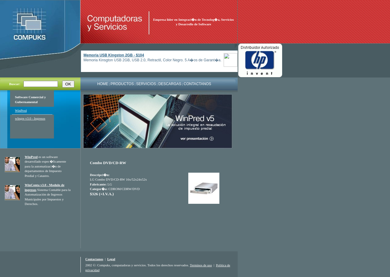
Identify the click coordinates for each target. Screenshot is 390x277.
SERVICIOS (146, 84)
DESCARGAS (169, 84)
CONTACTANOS (197, 84)
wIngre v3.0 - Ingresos (30, 118)
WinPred (21, 110)
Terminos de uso (201, 265)
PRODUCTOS (122, 84)
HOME (102, 84)
